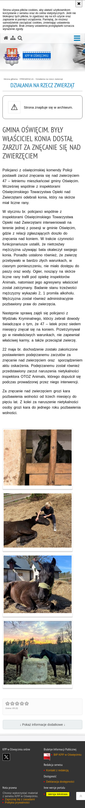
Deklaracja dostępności (60, 781)
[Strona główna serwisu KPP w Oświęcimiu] (6, 38)
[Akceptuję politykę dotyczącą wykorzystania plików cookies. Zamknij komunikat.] (78, 3)
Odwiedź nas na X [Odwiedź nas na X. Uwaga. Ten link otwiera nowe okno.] (6, 757)
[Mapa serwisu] (12, 38)
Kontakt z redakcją (57, 770)
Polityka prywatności (17, 802)
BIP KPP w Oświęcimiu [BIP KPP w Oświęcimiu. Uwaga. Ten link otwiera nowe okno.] (67, 754)
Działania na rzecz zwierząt (49, 79)
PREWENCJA (27, 79)
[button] (77, 38)
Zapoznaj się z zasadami (20, 799)
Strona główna (11, 79)
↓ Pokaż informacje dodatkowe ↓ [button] (42, 724)
